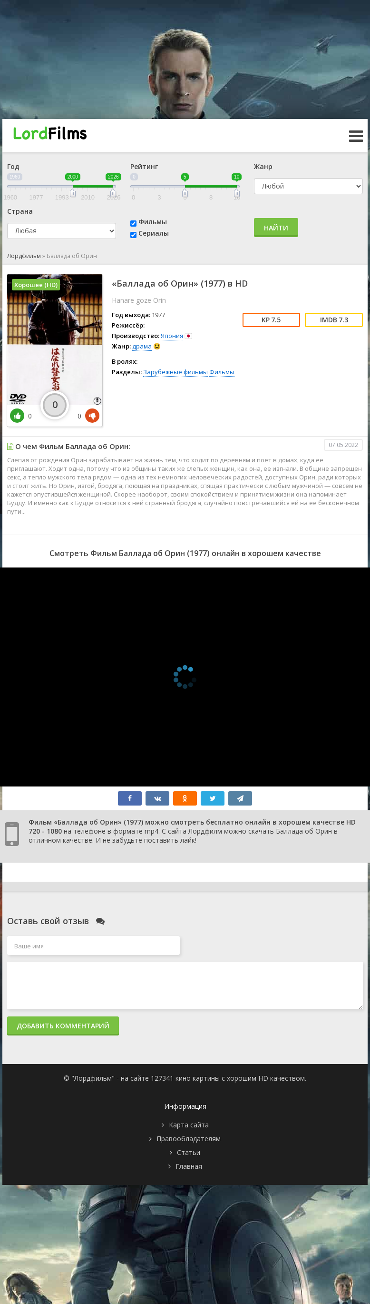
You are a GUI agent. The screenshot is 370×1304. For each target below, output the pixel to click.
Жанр (263, 166)
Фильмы (152, 221)
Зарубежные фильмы (175, 372)
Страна (20, 211)
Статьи (188, 1152)
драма (142, 346)
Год (13, 166)
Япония (172, 335)
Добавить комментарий (63, 1025)
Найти (276, 227)
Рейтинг (144, 166)
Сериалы (153, 233)
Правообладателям (188, 1138)
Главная (188, 1166)
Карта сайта (189, 1124)
